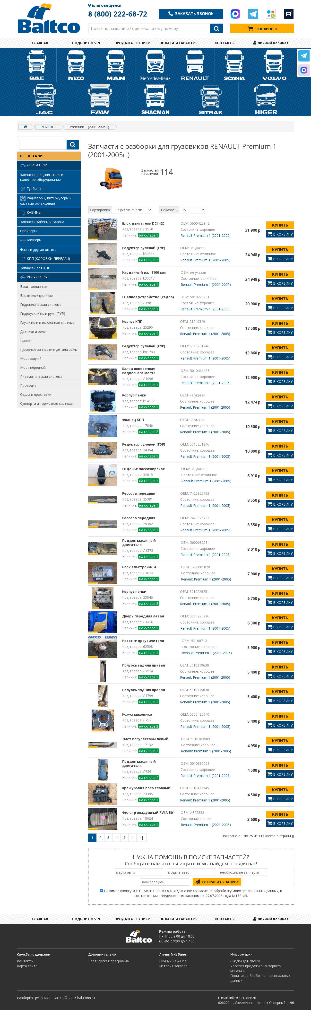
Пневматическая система (41, 376)
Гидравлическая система (40, 304)
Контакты (25, 961)
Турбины (30, 189)
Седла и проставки (35, 394)
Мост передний (33, 367)
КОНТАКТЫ (224, 43)
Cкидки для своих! (245, 961)
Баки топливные (33, 286)
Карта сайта (27, 966)
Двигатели (33, 165)
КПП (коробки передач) (45, 259)
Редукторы (34, 277)
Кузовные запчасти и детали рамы (49, 349)
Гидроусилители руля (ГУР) (42, 313)
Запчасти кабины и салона (42, 222)
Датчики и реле (33, 331)
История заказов (173, 966)
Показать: (169, 210)
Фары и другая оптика (38, 249)
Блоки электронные (36, 295)
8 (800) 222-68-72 (117, 13)
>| (141, 837)
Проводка (28, 385)
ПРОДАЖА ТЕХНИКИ (132, 43)
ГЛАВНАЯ (40, 43)
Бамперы (31, 240)
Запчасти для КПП (35, 268)
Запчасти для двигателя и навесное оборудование (41, 177)
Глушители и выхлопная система (47, 322)
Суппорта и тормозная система (46, 403)
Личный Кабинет (173, 961)
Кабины (30, 212)
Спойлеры (28, 230)
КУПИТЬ (280, 225)
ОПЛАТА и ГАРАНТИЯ (178, 43)
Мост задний (31, 358)
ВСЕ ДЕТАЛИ (31, 156)
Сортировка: (100, 210)
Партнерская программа (108, 961)
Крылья (26, 340)
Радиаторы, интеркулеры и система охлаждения (45, 201)
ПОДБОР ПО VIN (86, 43)
